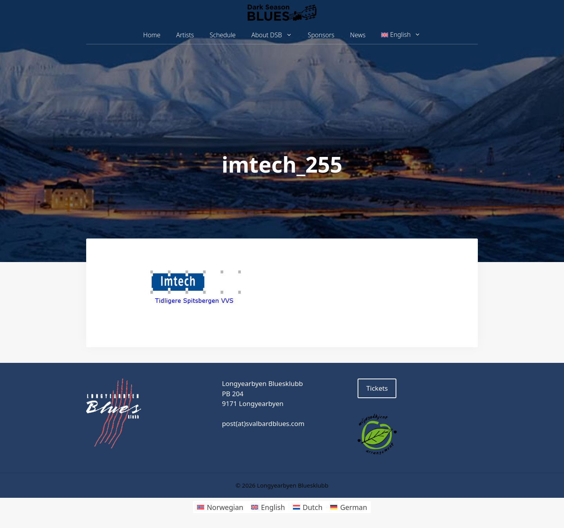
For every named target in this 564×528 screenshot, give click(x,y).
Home (152, 35)
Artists (185, 35)
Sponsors (321, 35)
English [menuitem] (273, 507)
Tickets (377, 388)
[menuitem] (400, 35)
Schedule (222, 35)
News (357, 35)
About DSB (275, 35)
